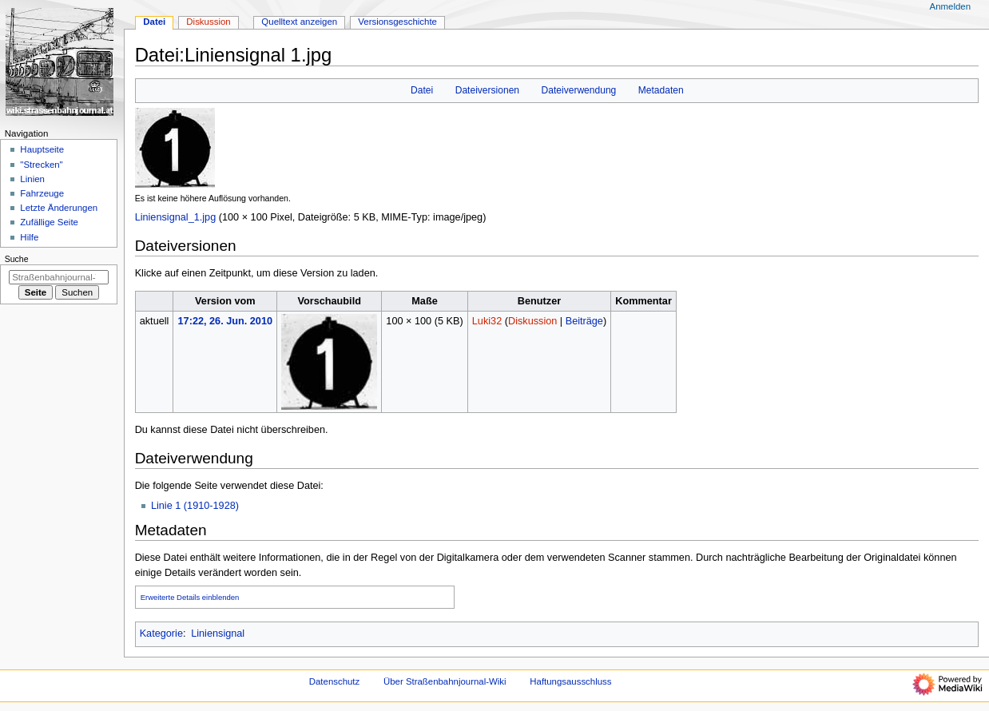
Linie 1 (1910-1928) (195, 505)
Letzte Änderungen (58, 208)
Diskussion (532, 321)
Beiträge (584, 321)
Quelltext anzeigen (299, 21)
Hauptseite (42, 149)
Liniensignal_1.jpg (175, 217)
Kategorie (161, 633)
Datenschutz (334, 681)
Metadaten (661, 90)
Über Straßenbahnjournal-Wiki (444, 681)
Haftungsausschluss (570, 681)
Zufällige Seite (49, 222)
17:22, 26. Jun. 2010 (225, 321)
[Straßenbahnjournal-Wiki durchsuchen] (59, 277)
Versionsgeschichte (397, 21)
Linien (32, 179)
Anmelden (950, 6)
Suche (17, 259)
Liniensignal (217, 633)
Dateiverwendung (579, 90)
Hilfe (29, 237)
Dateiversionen (487, 90)
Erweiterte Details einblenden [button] (190, 597)
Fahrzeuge (42, 193)
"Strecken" (41, 164)
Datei (422, 90)
